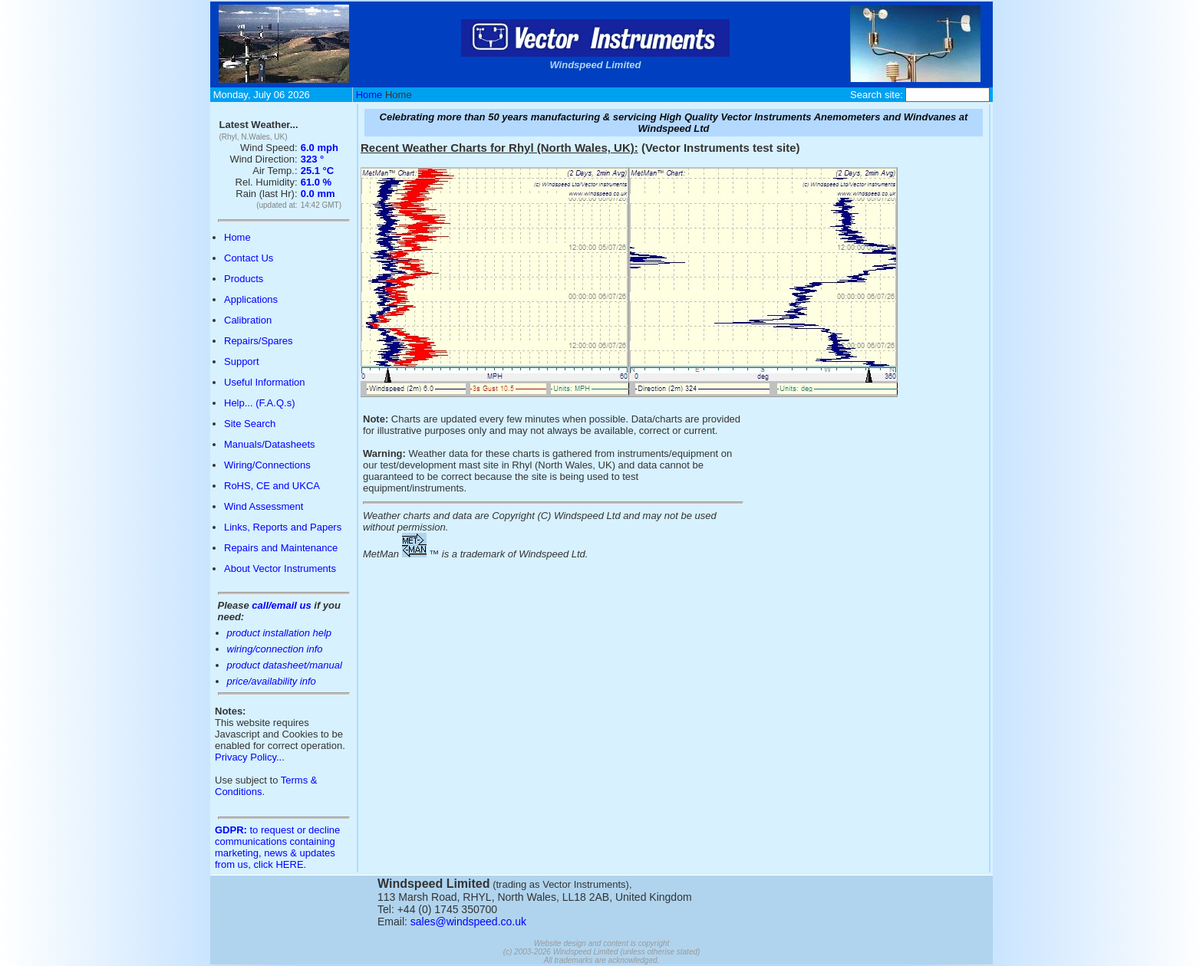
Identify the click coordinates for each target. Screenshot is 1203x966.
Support (241, 361)
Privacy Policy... (250, 757)
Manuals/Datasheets (269, 444)
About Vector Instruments (280, 568)
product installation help (279, 633)
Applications (251, 299)
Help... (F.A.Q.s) (259, 403)
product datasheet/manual (284, 665)
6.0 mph (319, 147)
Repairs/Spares (258, 341)
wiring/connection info (275, 649)
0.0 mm (318, 193)
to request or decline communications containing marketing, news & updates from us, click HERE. (277, 847)
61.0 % (316, 182)
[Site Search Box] (947, 94)
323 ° (313, 159)
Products (243, 278)
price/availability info (271, 681)
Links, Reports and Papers (282, 527)
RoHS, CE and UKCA (272, 485)
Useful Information (264, 382)
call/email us (281, 605)
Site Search (249, 423)
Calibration (248, 320)
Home (369, 94)
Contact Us (248, 258)
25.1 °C (318, 170)
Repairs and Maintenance (281, 548)
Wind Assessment (263, 506)
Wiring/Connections (267, 465)
